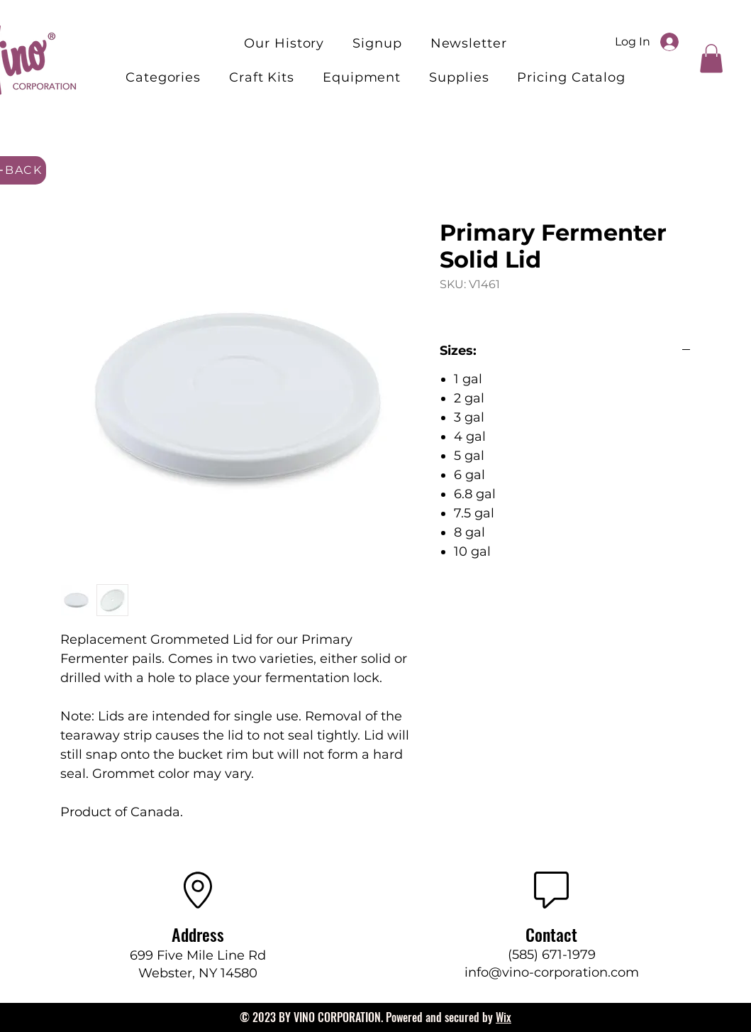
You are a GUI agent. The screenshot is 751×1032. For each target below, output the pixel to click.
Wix (503, 1017)
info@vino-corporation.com (551, 972)
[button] (261, 77)
